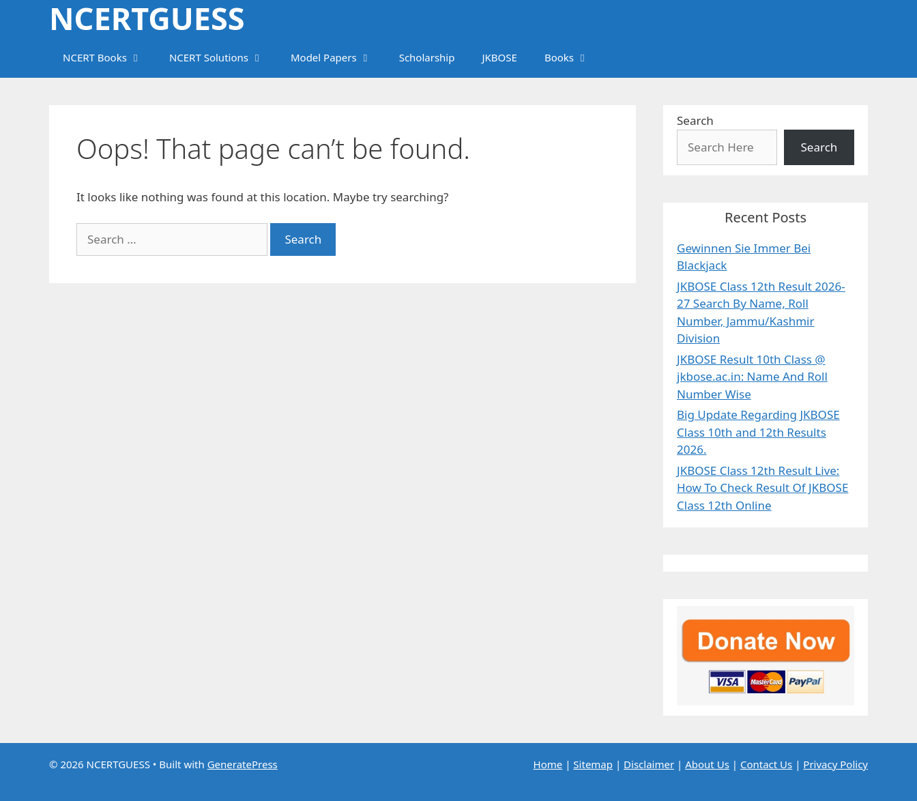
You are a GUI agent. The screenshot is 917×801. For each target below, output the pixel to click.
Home (548, 764)
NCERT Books (109, 57)
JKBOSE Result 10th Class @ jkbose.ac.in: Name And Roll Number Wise (752, 376)
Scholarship (427, 57)
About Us (707, 764)
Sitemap (593, 764)
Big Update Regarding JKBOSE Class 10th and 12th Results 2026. (758, 432)
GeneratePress (242, 764)
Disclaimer (649, 764)
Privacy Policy (835, 764)
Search (695, 120)
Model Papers (338, 57)
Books (573, 57)
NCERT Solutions (223, 57)
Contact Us (766, 764)
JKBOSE (499, 57)
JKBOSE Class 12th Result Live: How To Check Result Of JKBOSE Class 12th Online (762, 488)
